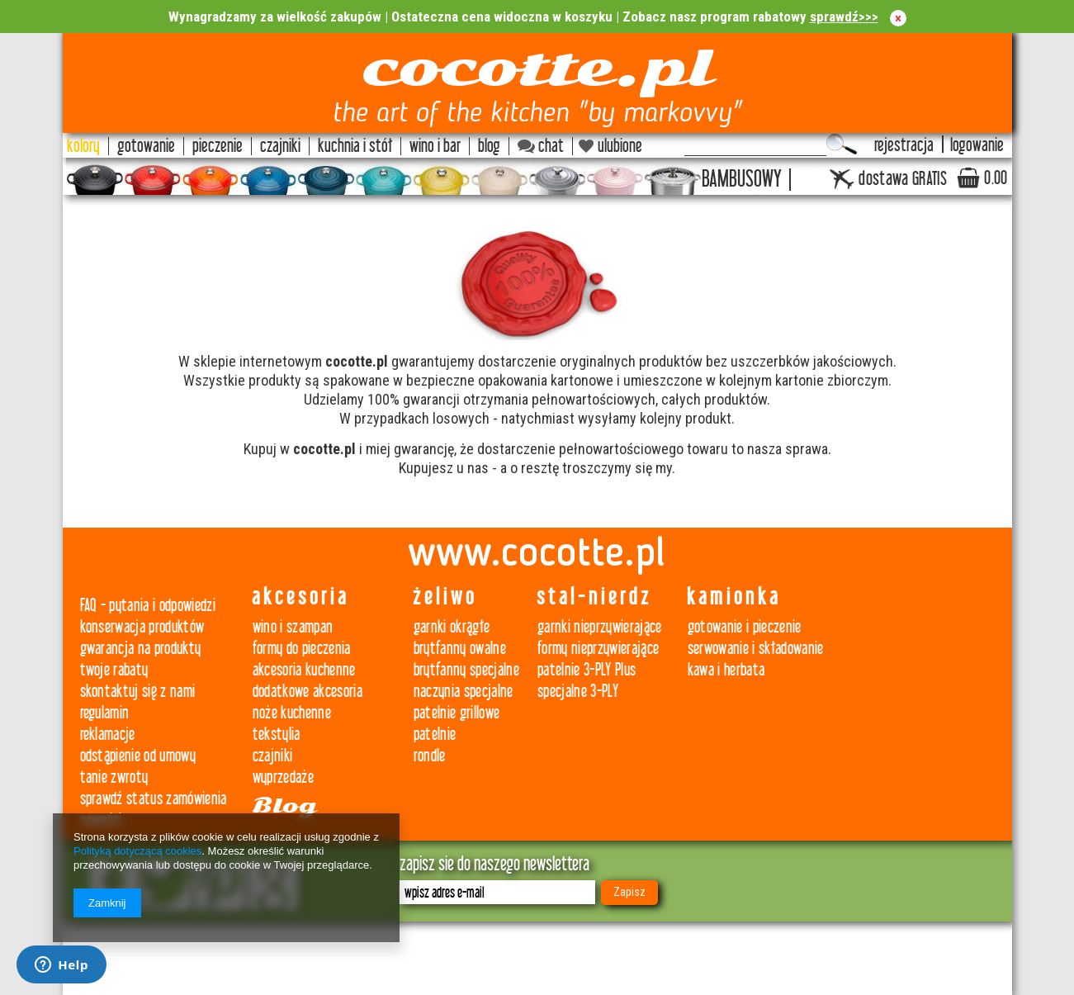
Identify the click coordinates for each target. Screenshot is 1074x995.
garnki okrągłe (452, 627)
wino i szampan (293, 627)
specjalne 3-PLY (577, 691)
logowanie (977, 145)
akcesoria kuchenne (304, 670)
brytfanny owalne (460, 648)
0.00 (995, 178)
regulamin (105, 713)
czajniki (273, 755)
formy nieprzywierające (598, 648)
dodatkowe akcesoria (307, 691)
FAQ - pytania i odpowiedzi (148, 605)
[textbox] (755, 144)
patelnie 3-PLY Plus (586, 670)
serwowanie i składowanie (756, 648)
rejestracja (904, 145)
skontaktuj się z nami (138, 691)
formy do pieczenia (302, 648)
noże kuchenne (292, 713)
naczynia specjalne (463, 691)
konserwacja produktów (142, 627)
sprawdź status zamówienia (153, 798)
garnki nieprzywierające (599, 627)
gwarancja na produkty (140, 648)
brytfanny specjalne (466, 670)
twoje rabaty (114, 670)
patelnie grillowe (457, 713)
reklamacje (107, 734)
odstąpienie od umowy (138, 755)
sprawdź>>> (844, 16)
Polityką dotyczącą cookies (137, 851)
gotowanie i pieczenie (745, 627)
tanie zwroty (114, 777)
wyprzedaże (283, 777)
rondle (430, 755)
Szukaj (841, 144)
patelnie (435, 734)
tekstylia (276, 734)
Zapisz (629, 891)
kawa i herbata (726, 670)
